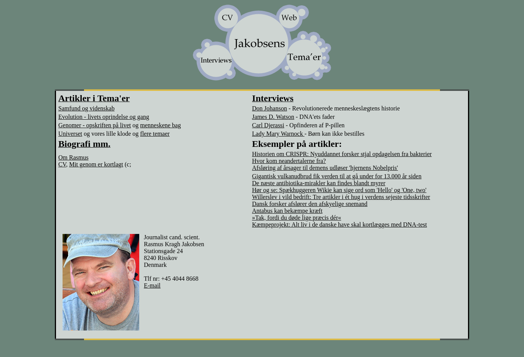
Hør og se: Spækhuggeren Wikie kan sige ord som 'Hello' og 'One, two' (339, 190)
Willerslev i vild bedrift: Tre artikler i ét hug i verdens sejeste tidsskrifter (341, 197)
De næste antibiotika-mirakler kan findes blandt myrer (318, 183)
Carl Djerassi (268, 125)
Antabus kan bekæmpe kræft (287, 210)
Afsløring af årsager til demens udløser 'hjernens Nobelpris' (325, 168)
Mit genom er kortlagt (96, 164)
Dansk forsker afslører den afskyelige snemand (309, 204)
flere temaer (155, 133)
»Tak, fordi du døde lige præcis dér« (296, 217)
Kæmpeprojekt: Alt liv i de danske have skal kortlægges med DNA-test (339, 224)
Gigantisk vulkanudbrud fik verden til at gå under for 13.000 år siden (337, 176)
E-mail (152, 285)
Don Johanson (269, 108)
